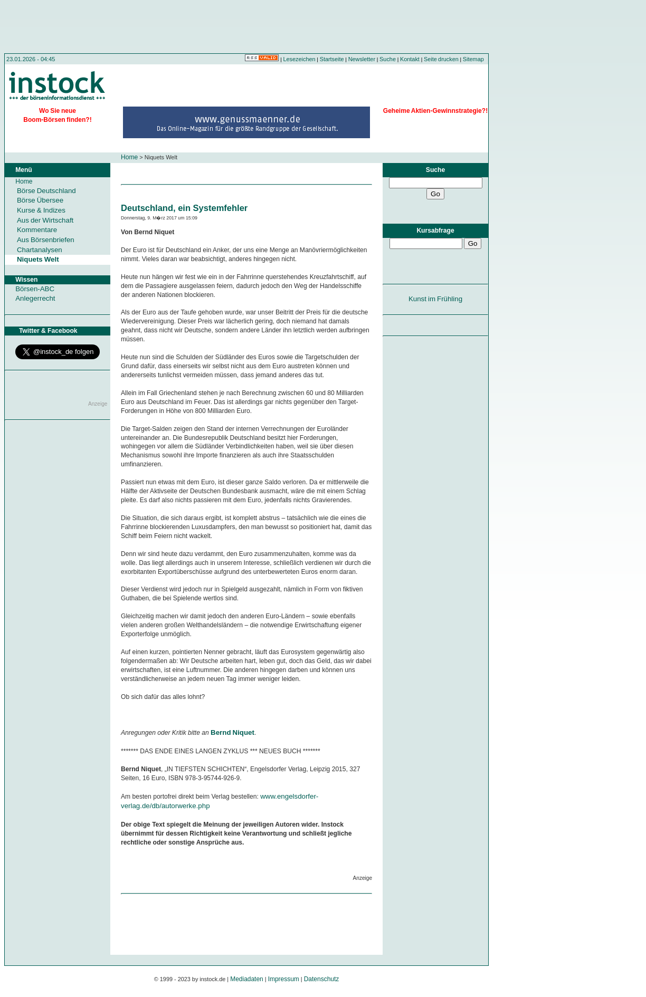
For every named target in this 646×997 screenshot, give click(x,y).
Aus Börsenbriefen (45, 240)
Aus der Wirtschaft (45, 220)
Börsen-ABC (34, 289)
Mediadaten (246, 979)
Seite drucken (441, 59)
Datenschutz (321, 979)
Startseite (332, 59)
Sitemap (473, 59)
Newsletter (361, 59)
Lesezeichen (299, 59)
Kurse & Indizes (41, 210)
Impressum (283, 979)
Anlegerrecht (35, 298)
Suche (387, 59)
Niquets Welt (38, 259)
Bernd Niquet (232, 732)
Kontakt (410, 59)
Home (129, 157)
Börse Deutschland (46, 191)
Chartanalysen (39, 250)
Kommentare (37, 230)
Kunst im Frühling (435, 299)
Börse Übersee (40, 200)
